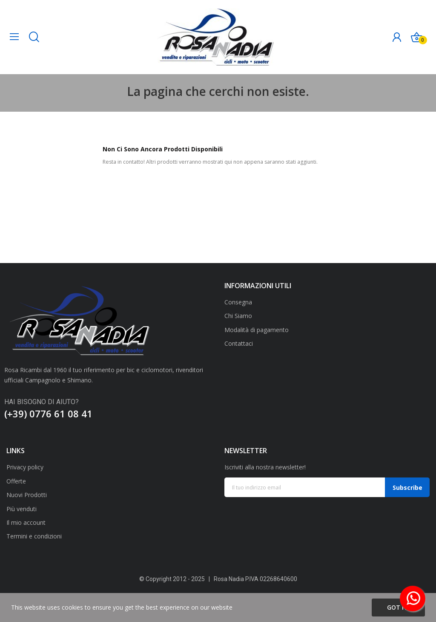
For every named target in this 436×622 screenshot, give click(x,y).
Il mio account (26, 522)
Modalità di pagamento (256, 330)
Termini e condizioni (34, 536)
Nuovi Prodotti (26, 495)
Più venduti (21, 509)
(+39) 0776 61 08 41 (48, 413)
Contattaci (238, 343)
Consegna (238, 302)
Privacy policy (24, 467)
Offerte (16, 481)
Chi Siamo (238, 316)
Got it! (398, 607)
